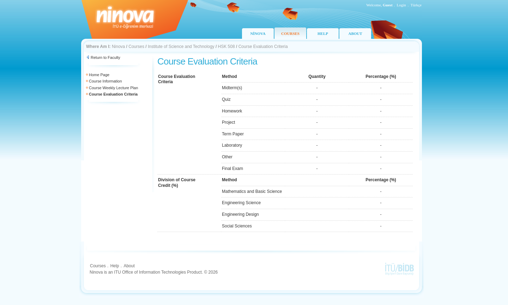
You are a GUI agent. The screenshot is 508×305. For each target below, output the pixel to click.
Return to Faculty (105, 57)
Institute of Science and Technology (181, 46)
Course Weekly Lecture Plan (113, 88)
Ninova (118, 46)
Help (114, 265)
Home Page (99, 75)
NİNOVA (257, 33)
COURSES (290, 33)
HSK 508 (226, 46)
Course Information (105, 81)
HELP (323, 33)
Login (401, 5)
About (128, 265)
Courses (136, 46)
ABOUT (355, 33)
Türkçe (416, 5)
